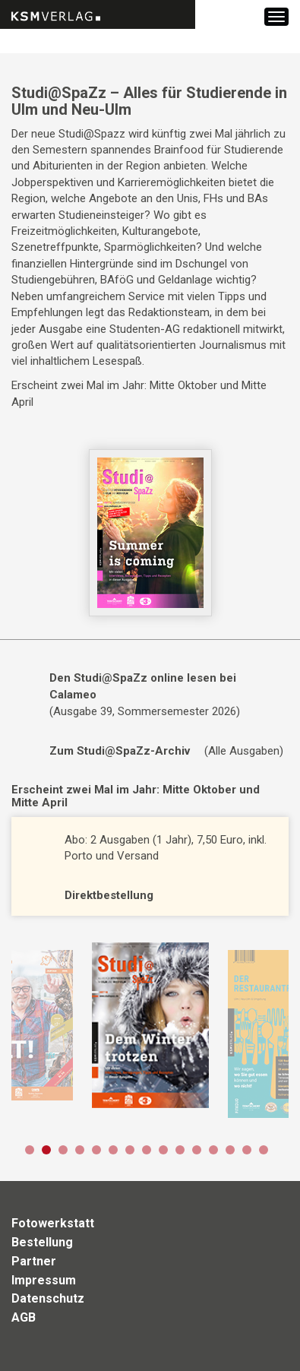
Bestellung (42, 1242)
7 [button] (129, 1149)
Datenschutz (47, 1298)
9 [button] (163, 1149)
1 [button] (29, 1149)
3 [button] (63, 1149)
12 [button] (213, 1149)
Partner (33, 1261)
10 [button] (180, 1149)
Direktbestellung (109, 895)
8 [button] (146, 1149)
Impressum (43, 1280)
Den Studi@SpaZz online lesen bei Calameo (142, 686)
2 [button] (46, 1149)
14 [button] (246, 1149)
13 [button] (230, 1149)
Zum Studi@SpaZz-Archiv (119, 751)
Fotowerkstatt (52, 1223)
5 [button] (96, 1149)
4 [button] (79, 1149)
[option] (150, 1025)
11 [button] (196, 1149)
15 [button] (263, 1149)
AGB (23, 1317)
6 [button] (113, 1149)
